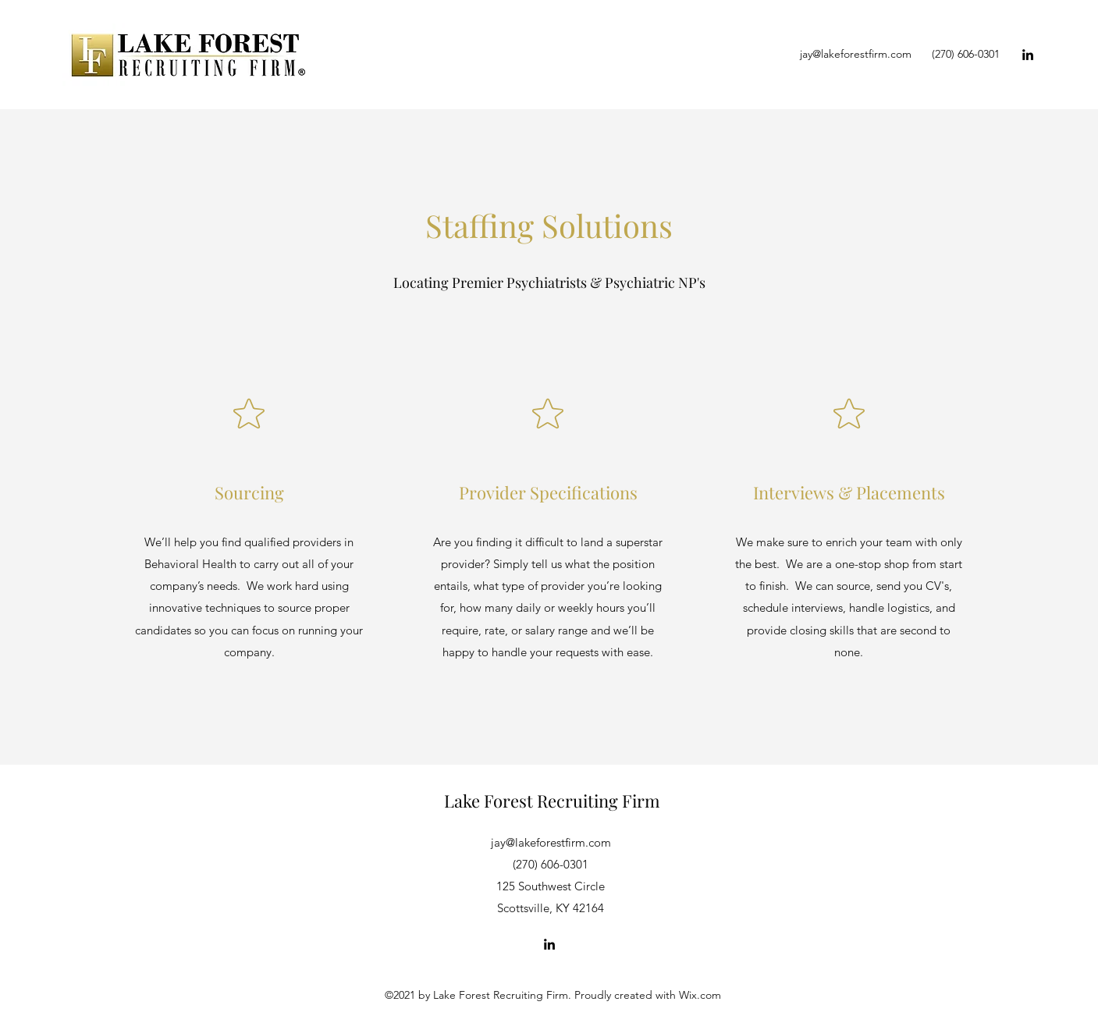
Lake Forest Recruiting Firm (552, 800)
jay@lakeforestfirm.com (855, 54)
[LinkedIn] (1028, 54)
